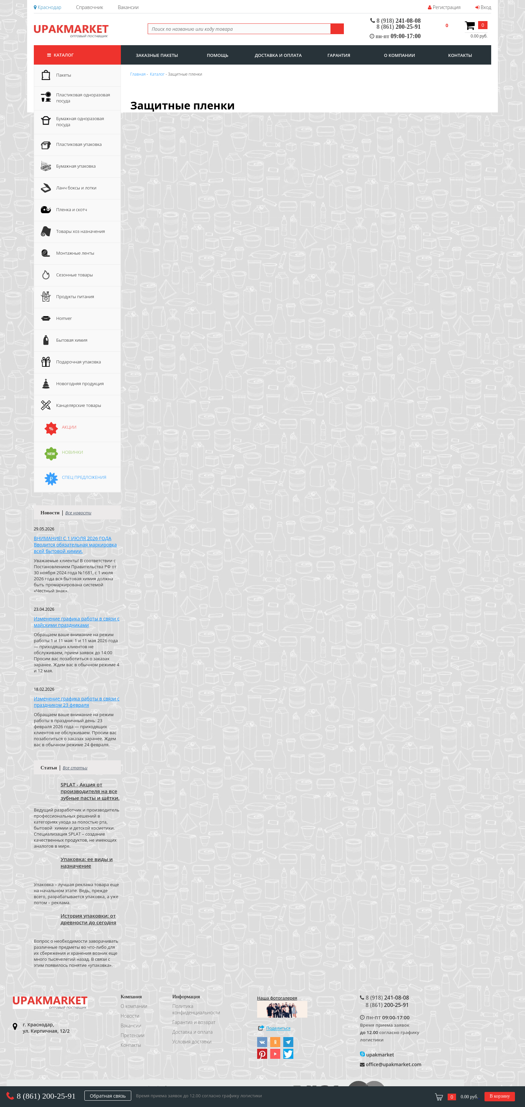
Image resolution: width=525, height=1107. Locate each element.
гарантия (338, 55)
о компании (399, 55)
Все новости (78, 513)
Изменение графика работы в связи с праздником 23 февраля (77, 701)
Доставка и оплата (192, 1032)
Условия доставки (192, 1041)
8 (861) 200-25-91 (46, 1096)
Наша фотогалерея (282, 1006)
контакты (460, 55)
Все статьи (75, 768)
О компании (134, 1006)
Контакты (131, 1045)
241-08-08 (395, 21)
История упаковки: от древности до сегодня (88, 919)
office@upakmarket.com (390, 1064)
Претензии (133, 1035)
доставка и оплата (278, 55)
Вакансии (128, 7)
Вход (483, 7)
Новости (130, 1016)
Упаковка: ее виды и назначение (87, 862)
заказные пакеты (157, 55)
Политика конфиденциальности (196, 1009)
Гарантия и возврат (194, 1022)
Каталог (60, 55)
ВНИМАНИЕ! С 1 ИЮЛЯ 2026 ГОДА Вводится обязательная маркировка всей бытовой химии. (75, 544)
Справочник (89, 7)
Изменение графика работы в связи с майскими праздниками (77, 621)
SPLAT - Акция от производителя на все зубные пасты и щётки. (90, 791)
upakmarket (377, 1054)
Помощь (217, 55)
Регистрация (444, 7)
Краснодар (47, 7)
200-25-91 (399, 27)
